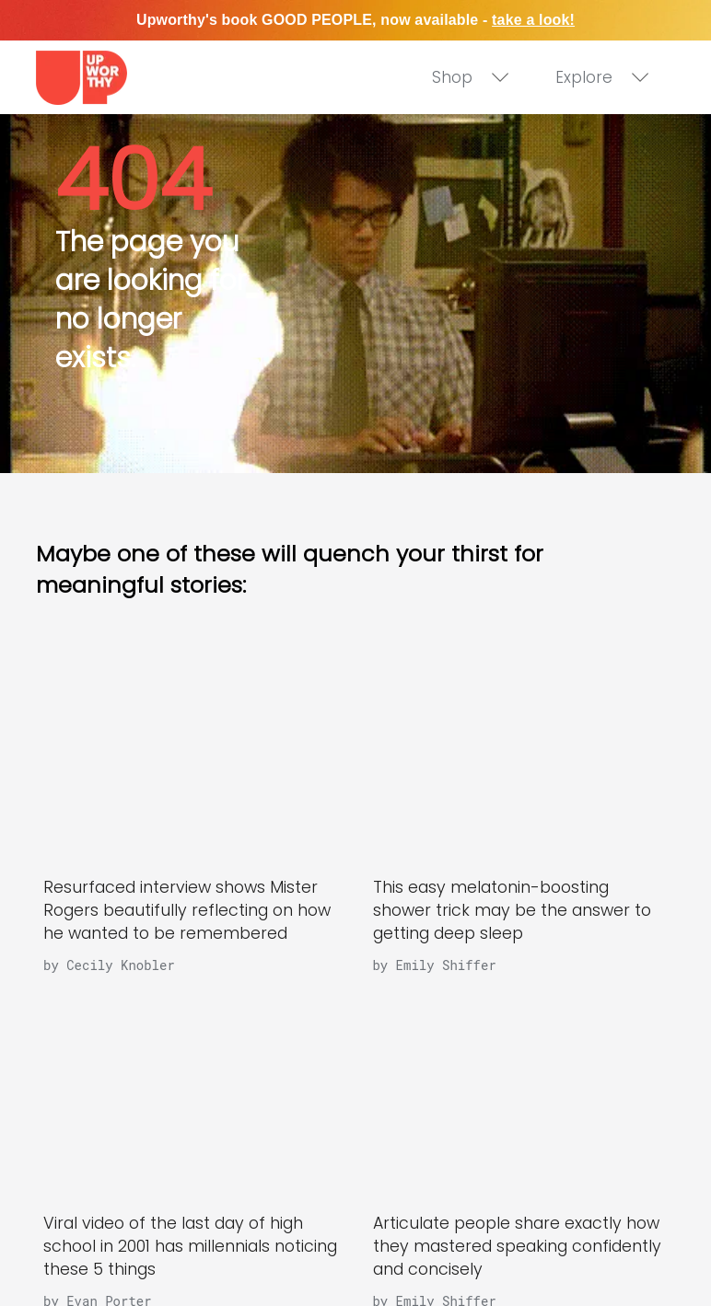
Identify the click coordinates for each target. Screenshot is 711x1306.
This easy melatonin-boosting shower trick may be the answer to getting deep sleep (512, 909)
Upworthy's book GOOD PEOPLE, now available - (355, 20)
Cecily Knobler (120, 965)
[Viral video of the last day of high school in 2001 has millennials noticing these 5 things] (191, 1092)
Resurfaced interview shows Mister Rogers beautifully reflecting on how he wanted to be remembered (187, 909)
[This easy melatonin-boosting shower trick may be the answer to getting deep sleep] (520, 756)
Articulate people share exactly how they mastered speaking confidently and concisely (517, 1245)
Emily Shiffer (446, 965)
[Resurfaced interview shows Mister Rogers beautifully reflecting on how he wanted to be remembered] (191, 756)
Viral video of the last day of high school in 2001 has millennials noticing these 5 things (190, 1245)
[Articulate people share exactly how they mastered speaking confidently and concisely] (520, 1092)
